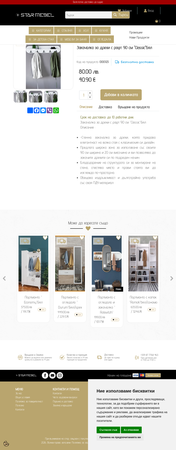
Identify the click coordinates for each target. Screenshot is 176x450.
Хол (86, 30)
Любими (127, 10)
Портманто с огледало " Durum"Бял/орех (70, 302)
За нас (18, 393)
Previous (4, 278)
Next (172, 278)
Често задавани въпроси (65, 397)
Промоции (135, 32)
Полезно (19, 405)
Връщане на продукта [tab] (134, 107)
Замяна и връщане (62, 405)
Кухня (103, 30)
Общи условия (22, 397)
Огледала (104, 39)
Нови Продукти (139, 37)
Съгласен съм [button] (108, 429)
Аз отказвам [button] (131, 429)
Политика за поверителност (29, 401)
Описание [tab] (86, 107)
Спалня (67, 30)
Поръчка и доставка (63, 401)
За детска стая (43, 39)
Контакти (19, 409)
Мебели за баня (76, 39)
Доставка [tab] (105, 107)
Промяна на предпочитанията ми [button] (120, 437)
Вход (151, 10)
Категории (43, 30)
